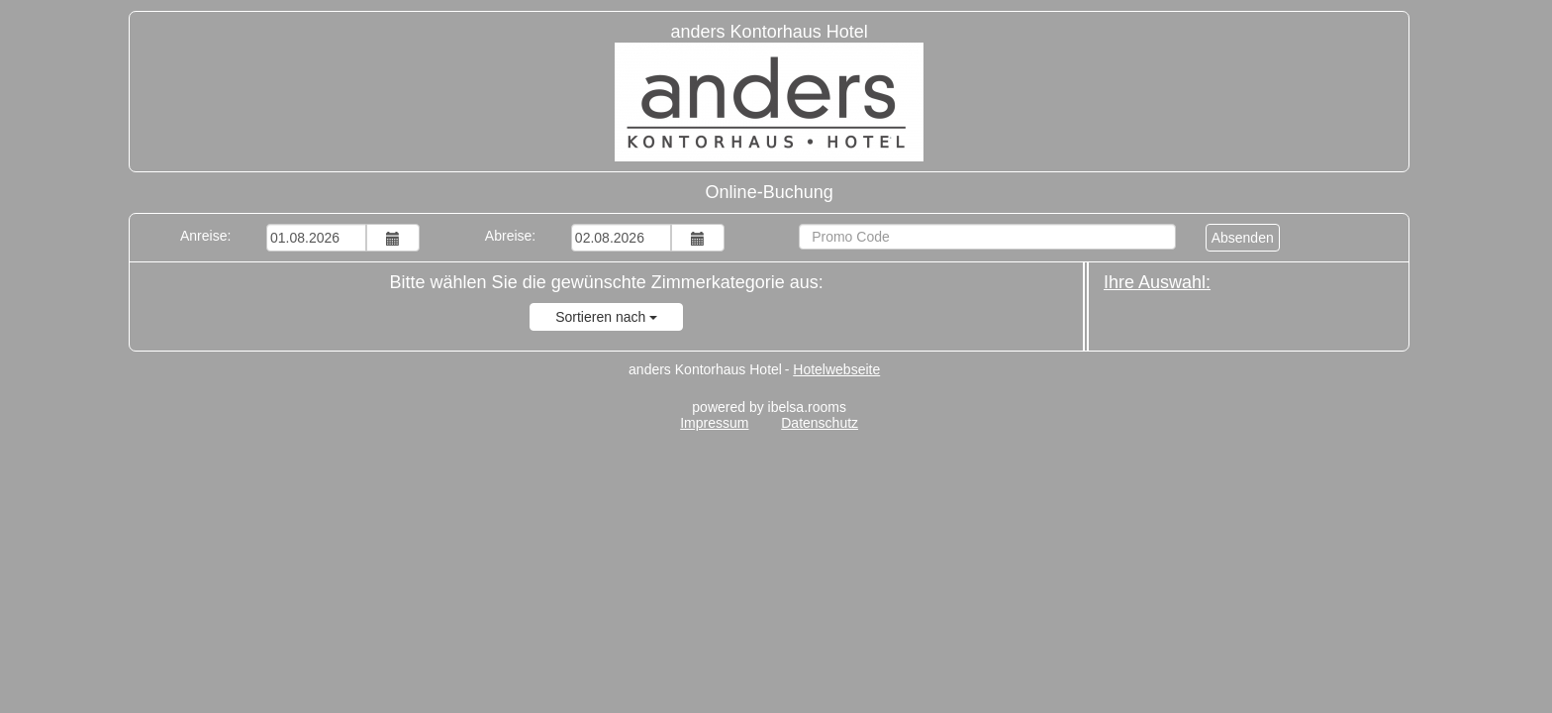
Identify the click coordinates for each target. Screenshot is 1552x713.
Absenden (1243, 238)
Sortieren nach (606, 317)
